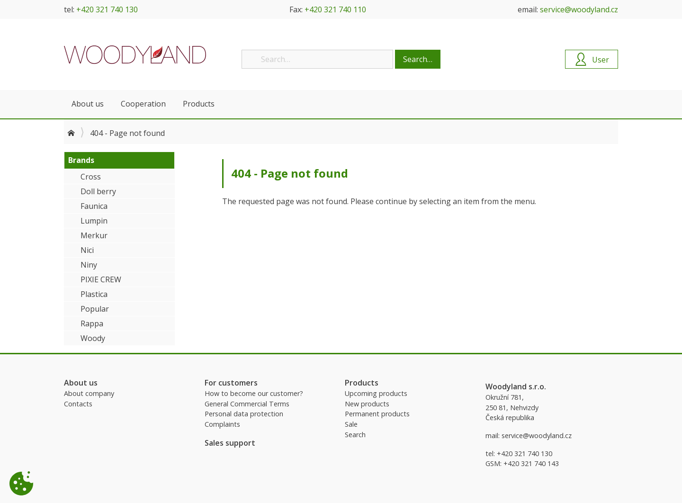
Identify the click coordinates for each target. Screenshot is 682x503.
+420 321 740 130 (107, 9)
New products (367, 403)
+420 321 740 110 (335, 9)
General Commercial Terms (247, 403)
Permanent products (377, 413)
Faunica (94, 206)
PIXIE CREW (101, 279)
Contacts (78, 403)
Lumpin (94, 221)
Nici (87, 250)
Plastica (94, 294)
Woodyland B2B (135, 54)
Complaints (222, 424)
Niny (89, 265)
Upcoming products (376, 393)
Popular (95, 309)
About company (89, 393)
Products (199, 104)
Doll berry (98, 191)
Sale (351, 424)
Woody (93, 338)
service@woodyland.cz (579, 9)
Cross (91, 176)
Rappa (92, 323)
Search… (417, 59)
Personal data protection (244, 413)
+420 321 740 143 (531, 463)
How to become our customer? (254, 393)
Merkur (94, 235)
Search (355, 434)
